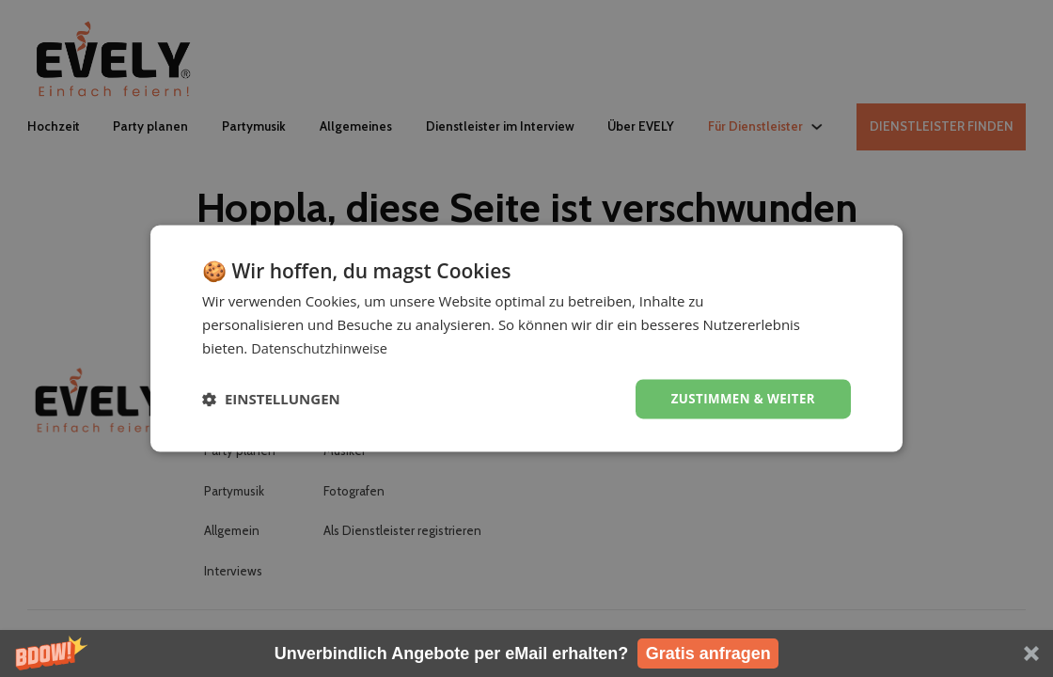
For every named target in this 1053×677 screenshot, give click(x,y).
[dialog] (526, 338)
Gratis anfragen (708, 653)
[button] (526, 653)
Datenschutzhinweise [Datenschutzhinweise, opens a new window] (321, 347)
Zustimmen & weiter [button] (739, 398)
